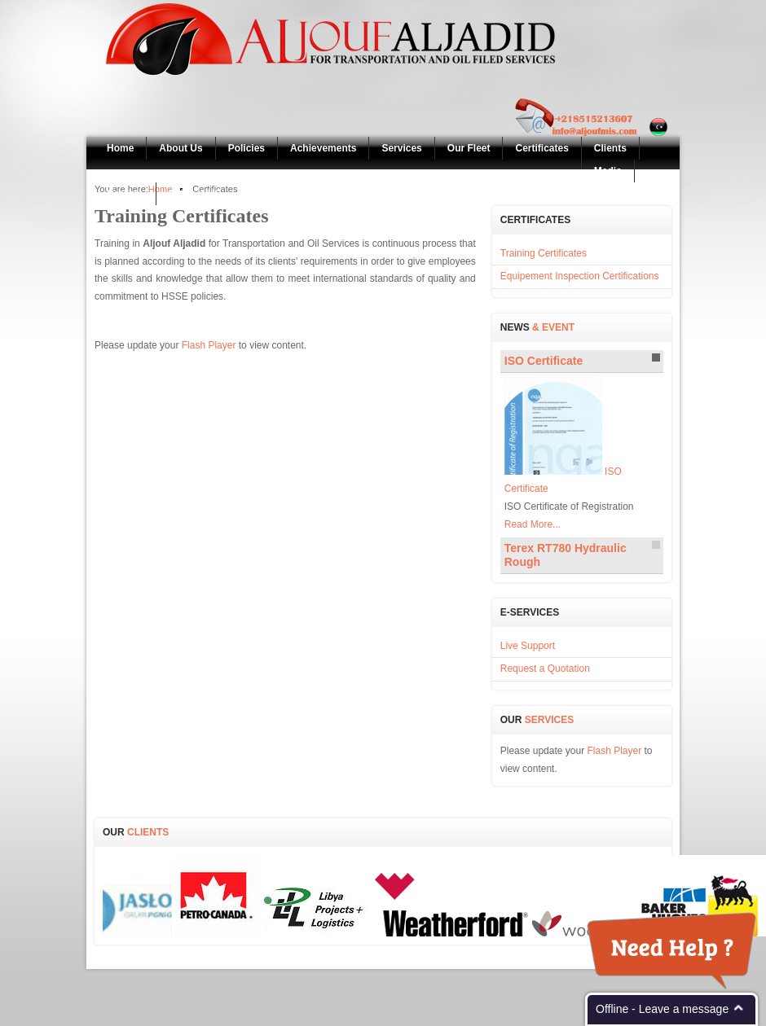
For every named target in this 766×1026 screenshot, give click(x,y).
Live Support (527, 645)
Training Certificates (543, 253)
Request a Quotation (545, 668)
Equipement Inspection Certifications (579, 276)
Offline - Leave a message (662, 1008)
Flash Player (209, 345)
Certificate (543, 360)
